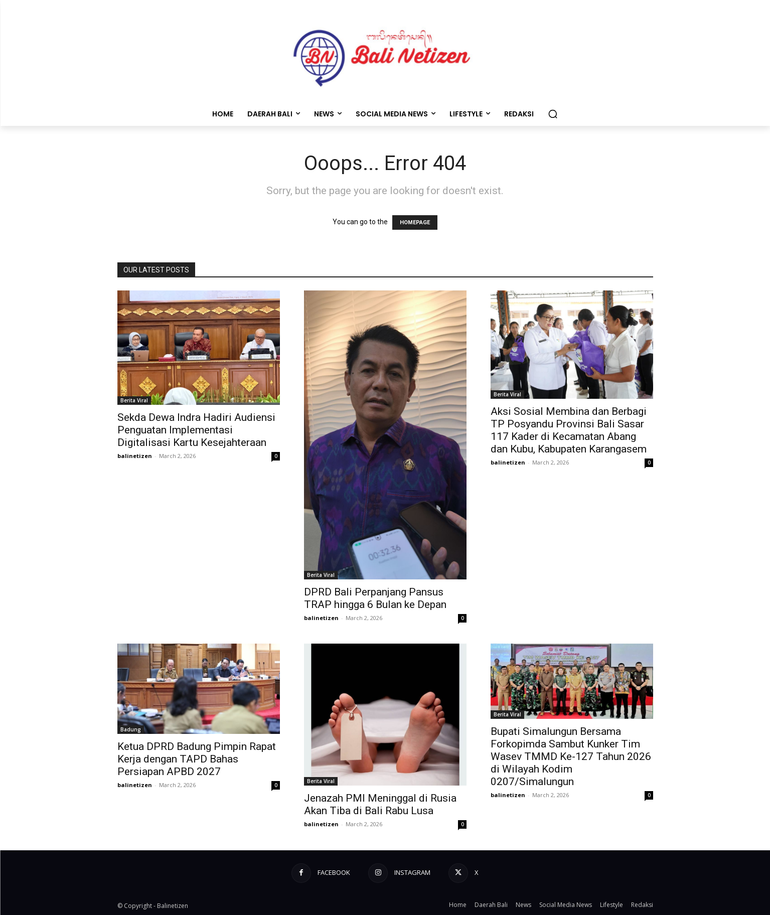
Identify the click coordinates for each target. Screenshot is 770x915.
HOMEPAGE (415, 222)
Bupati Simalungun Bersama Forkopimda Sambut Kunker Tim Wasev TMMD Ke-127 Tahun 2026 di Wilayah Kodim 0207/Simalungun (571, 756)
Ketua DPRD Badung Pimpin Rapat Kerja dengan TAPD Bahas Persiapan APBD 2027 (196, 759)
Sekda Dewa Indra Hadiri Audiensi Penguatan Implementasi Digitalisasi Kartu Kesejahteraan (196, 429)
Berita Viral (134, 400)
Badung (130, 729)
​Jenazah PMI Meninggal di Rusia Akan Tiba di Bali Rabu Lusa (380, 804)
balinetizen (134, 456)
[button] (553, 114)
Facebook (334, 872)
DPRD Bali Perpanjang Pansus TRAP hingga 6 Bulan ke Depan (375, 598)
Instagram (412, 872)
